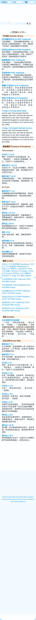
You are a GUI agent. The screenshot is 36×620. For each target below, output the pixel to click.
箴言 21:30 (6, 232)
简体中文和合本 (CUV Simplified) (15, 98)
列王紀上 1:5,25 (8, 154)
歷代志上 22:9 (7, 415)
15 (17, 324)
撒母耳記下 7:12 (8, 191)
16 (15, 331)
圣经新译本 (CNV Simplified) (13, 73)
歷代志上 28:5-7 (8, 224)
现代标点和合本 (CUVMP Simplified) (16, 50)
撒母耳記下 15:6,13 (9, 165)
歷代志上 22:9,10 (8, 213)
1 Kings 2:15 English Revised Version (17, 128)
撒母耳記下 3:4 (7, 354)
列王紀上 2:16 (7, 394)
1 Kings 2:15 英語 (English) (21, 276)
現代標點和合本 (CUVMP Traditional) (16, 39)
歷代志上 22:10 (8, 425)
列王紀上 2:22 (7, 402)
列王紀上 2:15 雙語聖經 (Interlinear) (15, 264)
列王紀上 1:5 (7, 363)
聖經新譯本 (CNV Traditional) (13, 60)
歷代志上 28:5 (7, 436)
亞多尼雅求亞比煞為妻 (10, 320)
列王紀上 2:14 (7, 386)
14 (4, 322)
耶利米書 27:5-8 (8, 241)
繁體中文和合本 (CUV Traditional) (15, 85)
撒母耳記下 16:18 (8, 176)
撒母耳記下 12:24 (8, 202)
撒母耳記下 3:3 (7, 344)
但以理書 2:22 (7, 252)
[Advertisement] (18, 458)
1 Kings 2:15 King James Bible (14, 111)
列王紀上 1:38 (7, 373)
